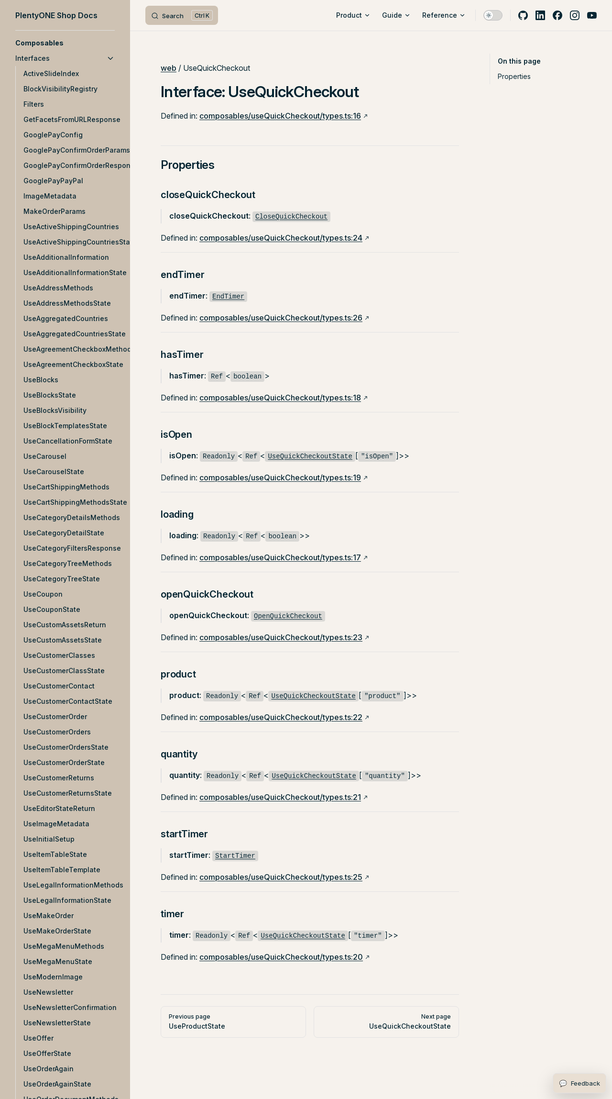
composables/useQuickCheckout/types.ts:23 (280, 637)
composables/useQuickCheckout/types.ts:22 (280, 717)
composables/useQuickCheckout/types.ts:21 (280, 797)
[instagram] (574, 15)
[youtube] (592, 15)
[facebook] (557, 15)
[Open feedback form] (579, 1083)
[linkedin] (540, 15)
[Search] (181, 15)
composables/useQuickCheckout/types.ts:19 (280, 477)
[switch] (493, 15)
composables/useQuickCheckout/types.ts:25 (280, 877)
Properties (514, 76)
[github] (523, 15)
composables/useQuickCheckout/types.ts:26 (280, 317)
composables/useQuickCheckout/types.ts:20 (281, 957)
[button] (65, 43)
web (168, 68)
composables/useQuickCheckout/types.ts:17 (280, 557)
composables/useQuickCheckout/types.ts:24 (280, 238)
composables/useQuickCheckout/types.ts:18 (280, 397)
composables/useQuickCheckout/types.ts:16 (280, 116)
